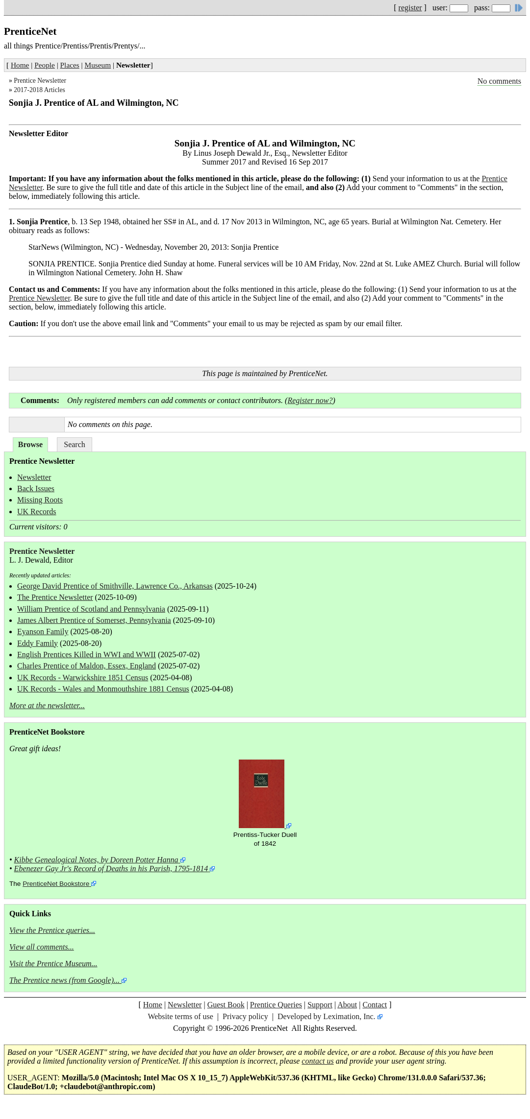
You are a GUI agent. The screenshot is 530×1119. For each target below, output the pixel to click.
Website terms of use (180, 1016)
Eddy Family (37, 643)
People (44, 65)
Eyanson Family (42, 631)
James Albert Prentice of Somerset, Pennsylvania (94, 620)
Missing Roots (40, 500)
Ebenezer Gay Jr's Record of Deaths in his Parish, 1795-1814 (111, 868)
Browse (30, 444)
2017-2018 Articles (39, 90)
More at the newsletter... (47, 705)
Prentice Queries (276, 1004)
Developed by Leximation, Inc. (327, 1016)
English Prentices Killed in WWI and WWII (86, 654)
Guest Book (226, 1004)
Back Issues (35, 488)
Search (74, 444)
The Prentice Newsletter (55, 597)
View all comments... (41, 947)
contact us (317, 1061)
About (347, 1004)
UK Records (36, 511)
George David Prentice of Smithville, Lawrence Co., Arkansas (115, 586)
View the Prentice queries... (52, 930)
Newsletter (34, 477)
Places (69, 65)
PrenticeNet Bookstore (56, 883)
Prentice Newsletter (40, 80)
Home (20, 65)
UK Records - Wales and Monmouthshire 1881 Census (103, 689)
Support (319, 1004)
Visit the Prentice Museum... (53, 963)
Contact (374, 1004)
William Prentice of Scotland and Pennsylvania (91, 609)
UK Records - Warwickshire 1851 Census (82, 677)
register (410, 7)
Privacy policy (245, 1016)
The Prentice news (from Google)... (64, 980)
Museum (98, 65)
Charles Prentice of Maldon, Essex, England (86, 666)
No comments (499, 81)
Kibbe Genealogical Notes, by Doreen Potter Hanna (96, 860)
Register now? (309, 400)
